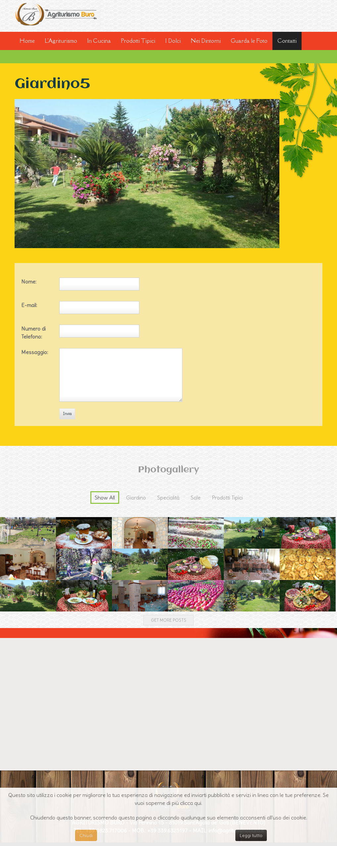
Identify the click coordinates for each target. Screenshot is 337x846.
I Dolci (173, 40)
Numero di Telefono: (33, 332)
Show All (105, 497)
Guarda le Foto (249, 40)
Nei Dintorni (206, 40)
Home (27, 40)
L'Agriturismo (61, 40)
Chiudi (86, 835)
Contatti (287, 40)
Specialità (168, 497)
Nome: (28, 281)
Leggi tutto (251, 835)
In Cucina (99, 40)
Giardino (136, 497)
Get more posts (168, 620)
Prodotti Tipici (138, 40)
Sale (196, 497)
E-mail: (29, 305)
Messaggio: (34, 352)
